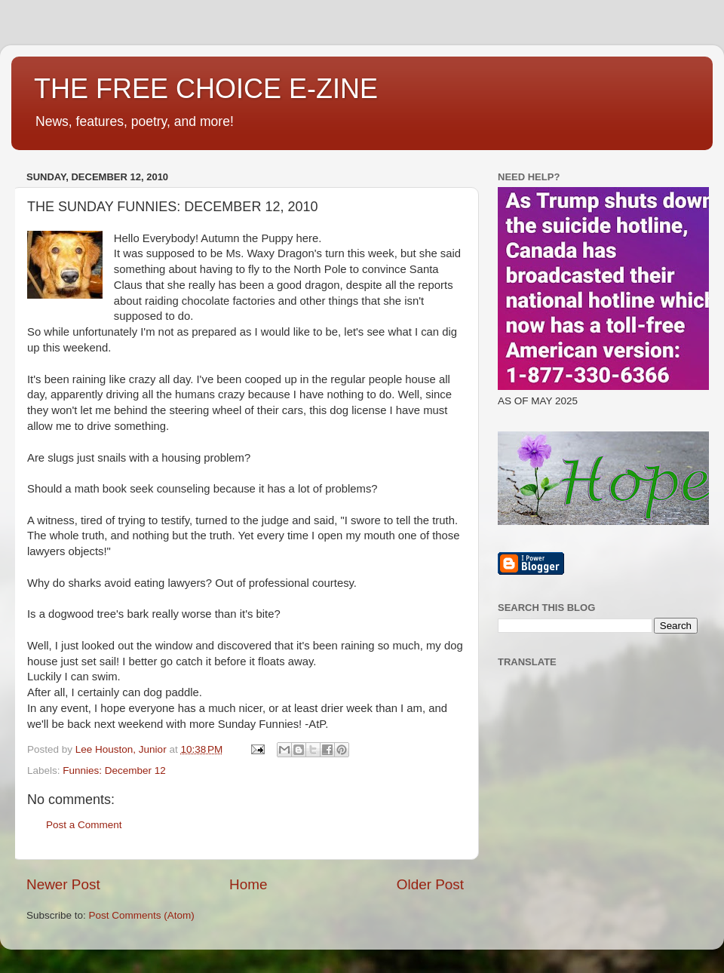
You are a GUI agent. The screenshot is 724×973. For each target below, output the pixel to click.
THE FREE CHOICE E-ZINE (206, 88)
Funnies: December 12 (114, 770)
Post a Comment (84, 824)
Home (248, 884)
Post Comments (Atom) (142, 915)
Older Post (430, 884)
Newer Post (63, 884)
